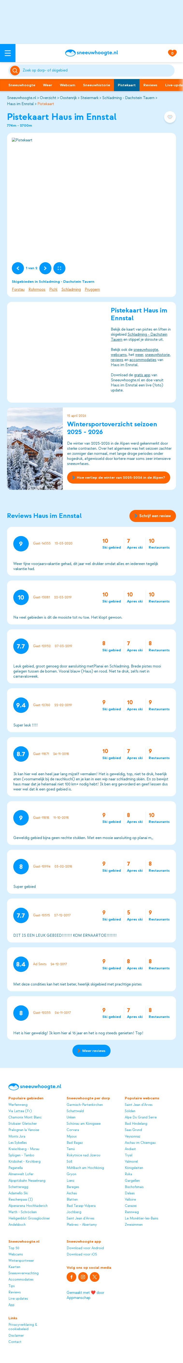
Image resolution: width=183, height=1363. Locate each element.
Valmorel (131, 1162)
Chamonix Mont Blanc (25, 1117)
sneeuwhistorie (157, 354)
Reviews (150, 85)
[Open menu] (7, 53)
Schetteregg (18, 1187)
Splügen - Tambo (21, 1155)
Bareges (73, 1187)
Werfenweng (18, 1105)
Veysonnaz (132, 1136)
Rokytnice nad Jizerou (83, 1155)
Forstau (18, 289)
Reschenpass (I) (20, 1199)
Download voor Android (85, 1248)
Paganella (15, 1168)
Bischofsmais (134, 1187)
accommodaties (142, 359)
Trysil (128, 1155)
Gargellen (132, 1181)
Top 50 (13, 1248)
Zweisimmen (134, 1225)
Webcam (67, 85)
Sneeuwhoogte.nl (21, 97)
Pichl (53, 289)
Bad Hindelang (136, 1124)
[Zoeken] (98, 70)
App (11, 1305)
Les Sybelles (17, 1143)
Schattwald (75, 1111)
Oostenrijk (68, 97)
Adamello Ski (18, 1193)
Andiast (130, 1149)
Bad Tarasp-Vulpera (81, 1206)
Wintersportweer (21, 1261)
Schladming (71, 289)
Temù (71, 1149)
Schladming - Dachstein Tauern (128, 97)
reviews (117, 359)
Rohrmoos (36, 289)
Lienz (70, 1181)
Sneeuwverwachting (23, 1273)
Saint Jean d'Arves (80, 1218)
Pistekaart (127, 85)
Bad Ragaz (75, 1143)
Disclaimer (16, 1336)
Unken (71, 1117)
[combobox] (98, 70)
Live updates (18, 1299)
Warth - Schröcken (22, 1212)
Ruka (128, 1174)
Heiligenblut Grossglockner (29, 1218)
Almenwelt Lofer (21, 1174)
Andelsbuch (17, 1225)
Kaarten (14, 1267)
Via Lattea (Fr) (20, 1111)
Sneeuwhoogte (21, 85)
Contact (14, 1342)
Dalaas (129, 1193)
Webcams (15, 1254)
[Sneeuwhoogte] (91, 53)
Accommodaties (20, 1279)
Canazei (131, 1206)
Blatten (72, 1199)
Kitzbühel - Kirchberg (24, 1162)
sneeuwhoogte (146, 349)
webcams (119, 354)
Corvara (73, 1130)
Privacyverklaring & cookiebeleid (22, 1327)
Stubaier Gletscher (22, 1124)
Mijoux (72, 1136)
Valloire (130, 1199)
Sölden (130, 1111)
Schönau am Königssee (84, 1124)
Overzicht (48, 97)
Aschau (72, 1193)
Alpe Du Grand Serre (141, 1117)
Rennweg (132, 1212)
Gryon (71, 1174)
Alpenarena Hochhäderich (28, 1206)
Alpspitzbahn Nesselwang (26, 1181)
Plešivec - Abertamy (82, 1225)
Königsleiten (134, 1168)
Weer (47, 85)
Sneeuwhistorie (96, 85)
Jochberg (74, 1212)
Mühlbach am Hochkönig (85, 1168)
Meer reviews (91, 1050)
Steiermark (89, 97)
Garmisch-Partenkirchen (85, 1105)
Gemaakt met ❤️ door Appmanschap (85, 1295)
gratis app (142, 375)
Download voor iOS (82, 1254)
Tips (11, 1286)
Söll (69, 1162)
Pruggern (92, 289)
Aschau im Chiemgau (140, 1143)
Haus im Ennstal (20, 104)
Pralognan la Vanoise (23, 1130)
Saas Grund (133, 1130)
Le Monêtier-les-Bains (141, 1218)
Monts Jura (16, 1136)
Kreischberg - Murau (23, 1149)
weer (139, 354)
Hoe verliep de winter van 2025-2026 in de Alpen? (118, 477)
